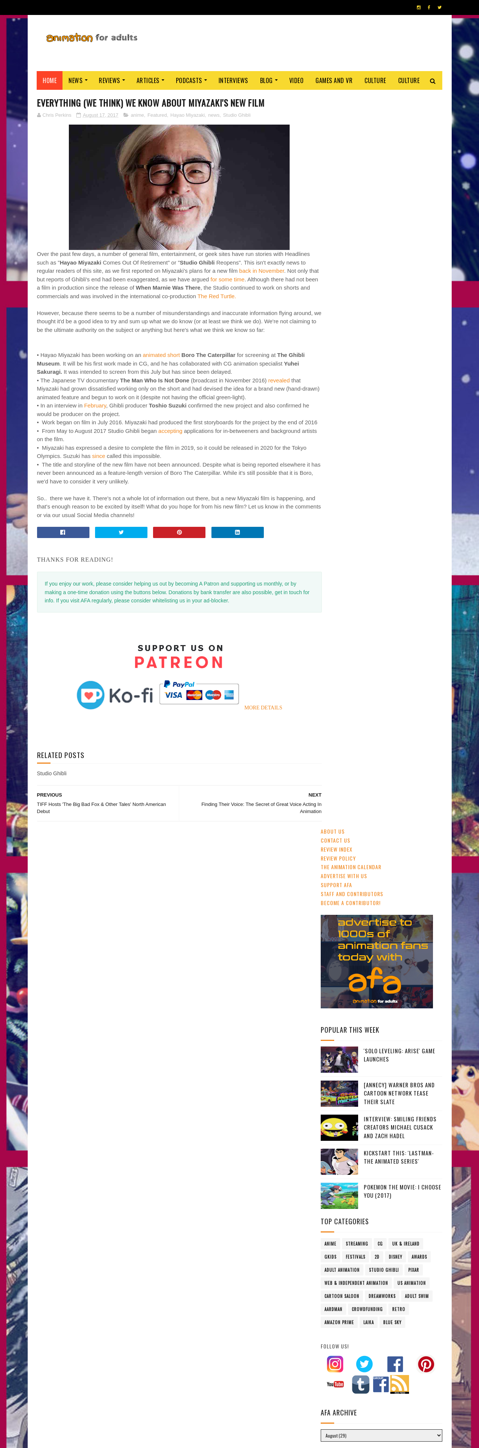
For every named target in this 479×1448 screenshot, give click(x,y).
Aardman (333, 577)
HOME (419, 1436)
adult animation (342, 538)
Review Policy (338, 126)
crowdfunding (367, 577)
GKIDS (330, 525)
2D (377, 525)
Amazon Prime (339, 590)
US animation (411, 551)
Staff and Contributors (352, 162)
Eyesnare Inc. (208, 1438)
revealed (279, 397)
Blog (266, 80)
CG (380, 512)
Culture (376, 80)
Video (296, 80)
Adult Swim (417, 564)
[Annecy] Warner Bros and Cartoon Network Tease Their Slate (399, 361)
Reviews (109, 80)
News (76, 80)
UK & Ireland (405, 512)
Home (50, 80)
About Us (333, 100)
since (98, 482)
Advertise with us (344, 144)
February (95, 422)
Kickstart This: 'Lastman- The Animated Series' (399, 425)
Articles (148, 80)
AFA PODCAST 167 (341, 1026)
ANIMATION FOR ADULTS (149, 1438)
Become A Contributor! (351, 171)
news (213, 115)
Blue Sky (392, 590)
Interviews (233, 80)
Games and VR (334, 80)
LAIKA (368, 590)
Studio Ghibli (237, 115)
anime (137, 115)
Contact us (335, 108)
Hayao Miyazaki (187, 115)
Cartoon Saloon (341, 564)
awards (419, 525)
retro (398, 577)
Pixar (413, 538)
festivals (355, 525)
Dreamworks (382, 564)
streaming (357, 512)
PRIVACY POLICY (239, 1438)
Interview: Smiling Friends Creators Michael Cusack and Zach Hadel (400, 395)
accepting (170, 456)
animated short (161, 372)
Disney (395, 525)
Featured (157, 115)
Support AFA (336, 153)
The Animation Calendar (351, 135)
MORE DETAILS (256, 733)
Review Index (337, 117)
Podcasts (189, 80)
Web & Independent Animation (356, 551)
